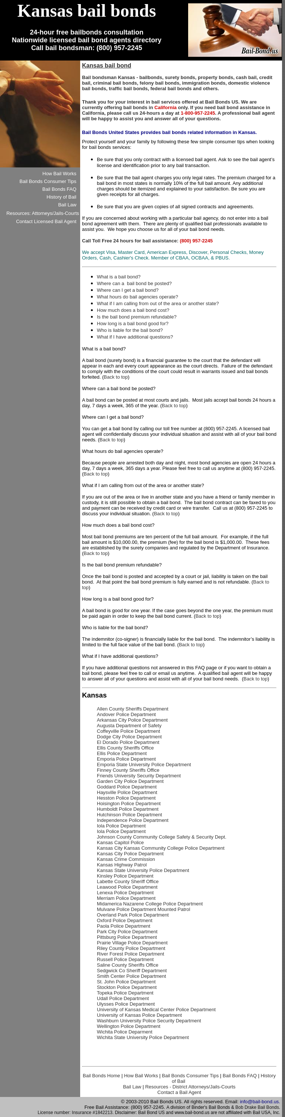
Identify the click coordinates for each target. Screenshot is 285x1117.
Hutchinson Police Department (129, 814)
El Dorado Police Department (128, 742)
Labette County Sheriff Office (127, 881)
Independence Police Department (132, 820)
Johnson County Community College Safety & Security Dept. (161, 837)
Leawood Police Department (127, 887)
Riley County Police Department (131, 948)
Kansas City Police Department (130, 853)
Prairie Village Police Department (132, 942)
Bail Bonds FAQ (240, 1075)
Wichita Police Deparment (125, 1032)
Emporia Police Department (126, 759)
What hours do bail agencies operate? (137, 297)
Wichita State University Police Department (143, 1037)
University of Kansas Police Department (139, 1015)
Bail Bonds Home (101, 1075)
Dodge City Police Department (129, 736)
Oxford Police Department (125, 920)
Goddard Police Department (127, 787)
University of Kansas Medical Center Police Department (156, 1009)
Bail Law (132, 1087)
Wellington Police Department (128, 1026)
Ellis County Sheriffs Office (125, 748)
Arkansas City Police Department (132, 720)
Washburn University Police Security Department (149, 1020)
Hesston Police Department (126, 798)
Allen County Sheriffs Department (132, 709)
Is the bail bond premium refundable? (137, 317)
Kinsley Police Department (125, 876)
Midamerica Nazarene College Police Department (150, 904)
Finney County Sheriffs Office (128, 770)
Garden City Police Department (130, 781)
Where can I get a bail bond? (127, 290)
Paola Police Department (123, 926)
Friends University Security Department (139, 775)
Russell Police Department (125, 959)
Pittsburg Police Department (127, 937)
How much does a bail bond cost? (133, 310)
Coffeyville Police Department (128, 731)
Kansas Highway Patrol (122, 865)
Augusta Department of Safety (129, 725)
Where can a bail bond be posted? (134, 283)
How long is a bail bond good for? (132, 323)
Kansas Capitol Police (120, 842)
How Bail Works (141, 1075)
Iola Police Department (121, 826)
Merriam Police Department (126, 898)
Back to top (116, 377)
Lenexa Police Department (125, 892)
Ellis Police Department (122, 753)
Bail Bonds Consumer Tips (190, 1075)
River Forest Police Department (130, 954)
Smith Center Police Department (131, 976)
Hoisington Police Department (129, 803)
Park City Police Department (127, 931)
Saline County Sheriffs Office (127, 965)
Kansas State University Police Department (143, 870)
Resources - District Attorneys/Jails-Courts (190, 1087)
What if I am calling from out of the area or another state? (158, 303)
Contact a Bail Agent (179, 1092)
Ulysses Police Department (126, 1004)
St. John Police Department (126, 981)
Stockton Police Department (127, 987)
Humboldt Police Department (127, 809)
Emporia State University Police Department (144, 764)
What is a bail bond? (119, 277)
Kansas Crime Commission (126, 859)
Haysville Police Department (127, 792)
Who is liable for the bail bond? (130, 330)
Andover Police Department (126, 714)
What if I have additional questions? (135, 337)
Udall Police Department (123, 998)
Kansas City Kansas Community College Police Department (161, 848)
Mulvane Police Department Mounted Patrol (143, 909)
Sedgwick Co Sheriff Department (132, 970)
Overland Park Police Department (133, 915)
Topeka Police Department (125, 993)
